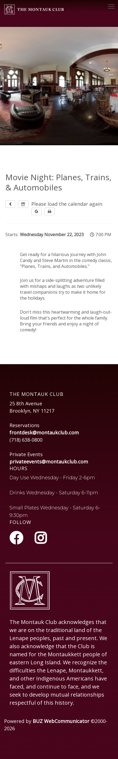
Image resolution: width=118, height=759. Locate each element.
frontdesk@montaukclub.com (44, 432)
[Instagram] (40, 538)
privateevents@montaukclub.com (48, 461)
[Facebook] (17, 538)
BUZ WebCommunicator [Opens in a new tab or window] (61, 721)
